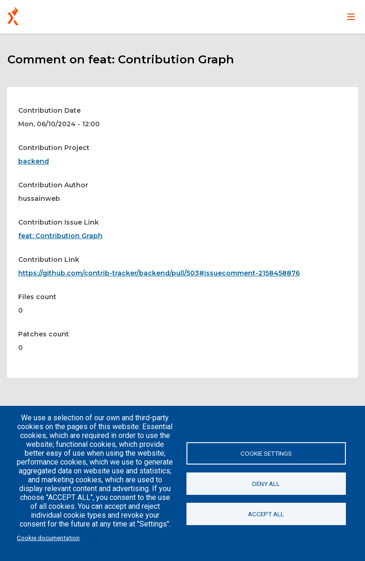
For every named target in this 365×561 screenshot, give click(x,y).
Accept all (266, 514)
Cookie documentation (48, 537)
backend (33, 161)
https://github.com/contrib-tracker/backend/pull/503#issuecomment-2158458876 (159, 273)
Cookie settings (266, 453)
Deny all (266, 483)
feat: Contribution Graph (60, 236)
